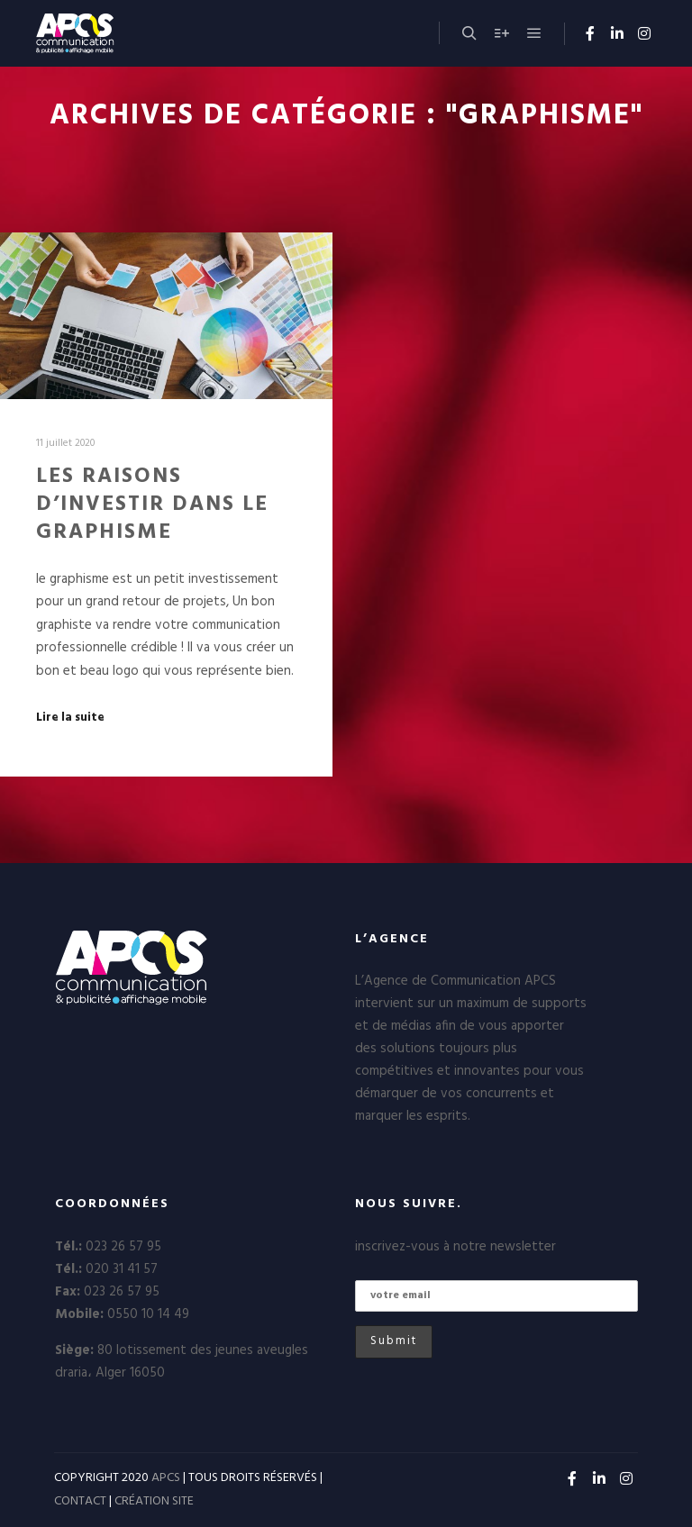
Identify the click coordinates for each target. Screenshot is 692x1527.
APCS (165, 1478)
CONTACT (80, 1501)
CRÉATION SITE (154, 1501)
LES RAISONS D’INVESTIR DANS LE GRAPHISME (152, 504)
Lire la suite (70, 718)
